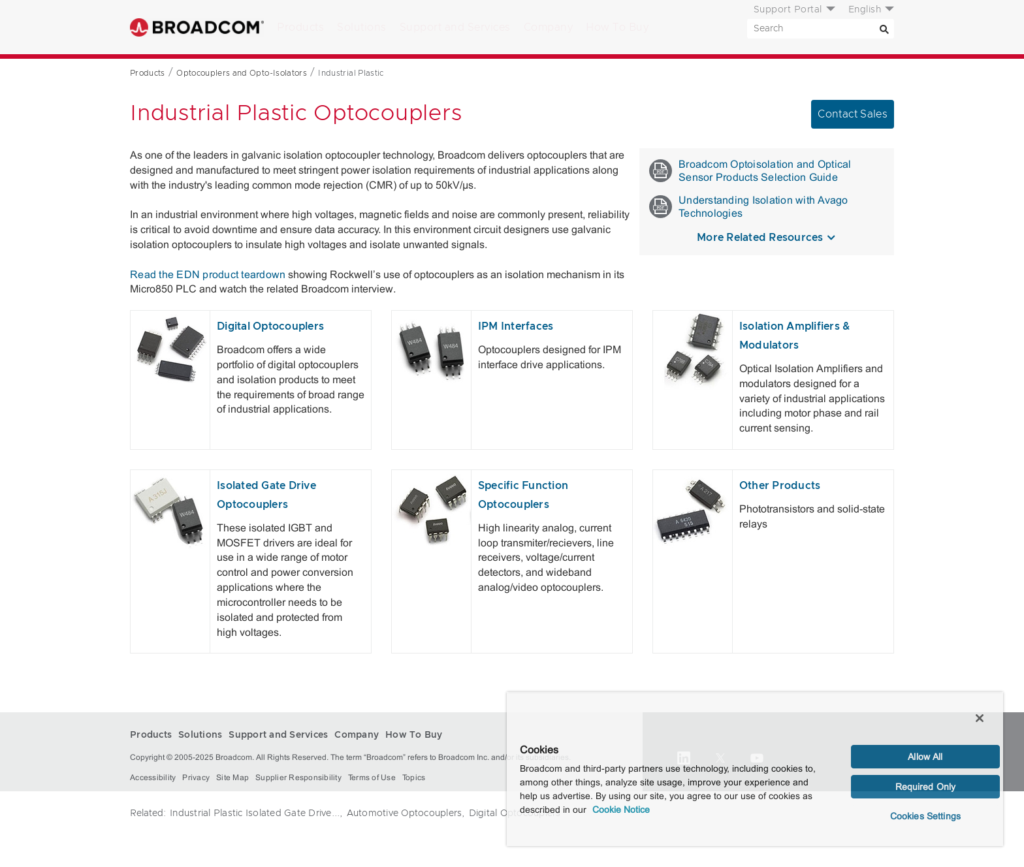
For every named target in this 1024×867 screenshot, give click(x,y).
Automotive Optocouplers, (406, 813)
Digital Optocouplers (270, 326)
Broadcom (197, 27)
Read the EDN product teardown (207, 274)
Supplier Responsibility (298, 777)
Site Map (232, 777)
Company (548, 27)
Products (300, 27)
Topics (414, 777)
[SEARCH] (820, 29)
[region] (755, 769)
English (865, 9)
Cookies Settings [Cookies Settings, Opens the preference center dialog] (925, 816)
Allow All (925, 756)
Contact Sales (853, 114)
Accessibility (153, 777)
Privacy (196, 777)
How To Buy (617, 27)
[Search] (884, 29)
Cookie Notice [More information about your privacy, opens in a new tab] (621, 809)
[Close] (979, 718)
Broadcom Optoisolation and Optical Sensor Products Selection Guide (750, 171)
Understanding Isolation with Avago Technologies (748, 207)
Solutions (362, 27)
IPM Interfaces (516, 326)
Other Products (780, 486)
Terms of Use (372, 777)
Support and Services (455, 27)
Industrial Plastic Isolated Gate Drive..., (256, 813)
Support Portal (788, 9)
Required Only (925, 786)
